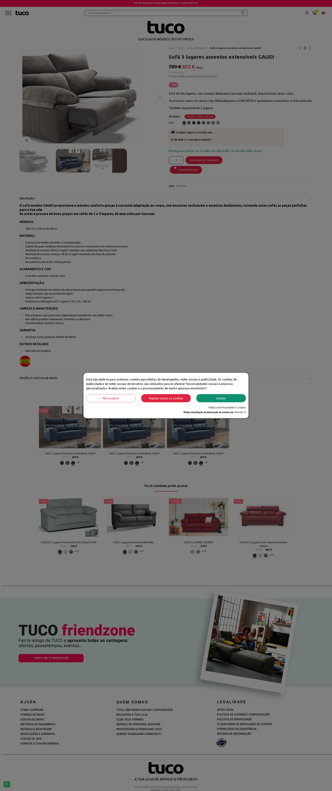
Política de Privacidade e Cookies (227, 407)
